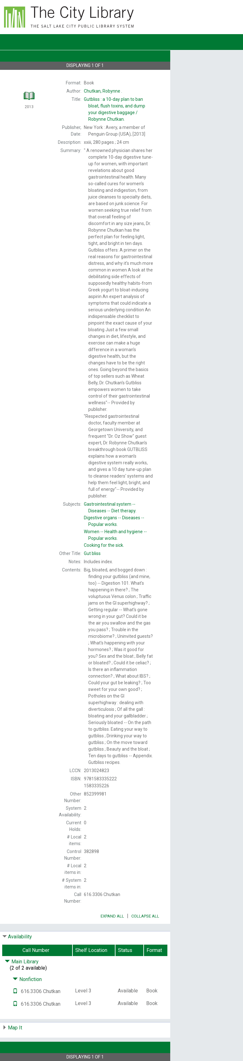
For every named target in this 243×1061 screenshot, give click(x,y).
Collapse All (145, 916)
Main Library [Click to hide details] (22, 962)
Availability (20, 937)
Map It (15, 1028)
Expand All (112, 916)
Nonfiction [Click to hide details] (27, 979)
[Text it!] (15, 991)
